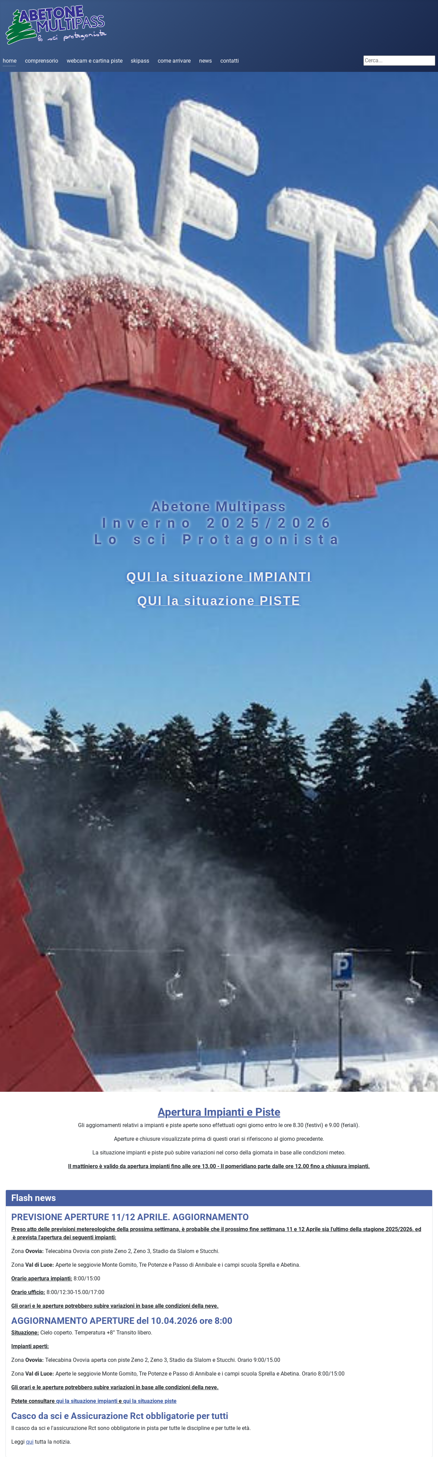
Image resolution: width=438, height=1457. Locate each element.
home (9, 60)
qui (30, 1442)
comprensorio (41, 60)
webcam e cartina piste (95, 60)
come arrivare (174, 60)
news (205, 60)
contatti (229, 60)
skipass (140, 60)
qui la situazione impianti (86, 1401)
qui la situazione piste (150, 1401)
